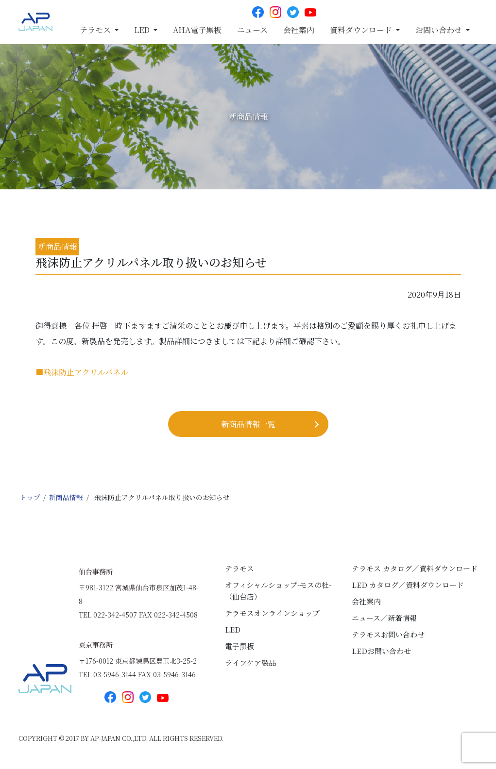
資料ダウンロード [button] (362, 29)
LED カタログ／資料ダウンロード (408, 585)
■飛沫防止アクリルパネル (81, 372)
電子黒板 (239, 646)
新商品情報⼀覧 (248, 424)
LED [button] (143, 29)
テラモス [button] (96, 29)
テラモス (239, 568)
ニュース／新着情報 (384, 618)
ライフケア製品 (250, 662)
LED (232, 629)
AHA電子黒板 (197, 29)
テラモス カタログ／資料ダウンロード (415, 568)
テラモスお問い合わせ (388, 634)
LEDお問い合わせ (381, 651)
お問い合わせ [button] (439, 29)
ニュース (252, 29)
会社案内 (298, 29)
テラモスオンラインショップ (272, 613)
